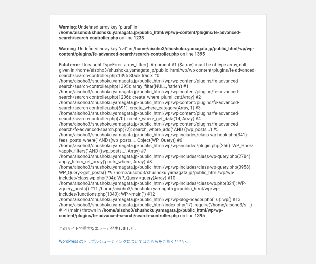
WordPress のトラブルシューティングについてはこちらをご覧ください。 (124, 241)
